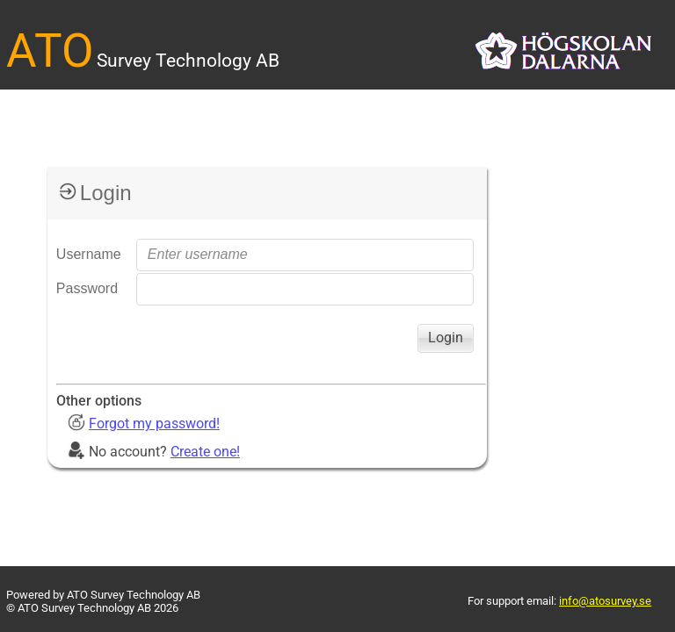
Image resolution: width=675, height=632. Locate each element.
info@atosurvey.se (605, 600)
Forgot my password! (154, 423)
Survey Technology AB (188, 60)
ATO (49, 51)
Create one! (205, 451)
